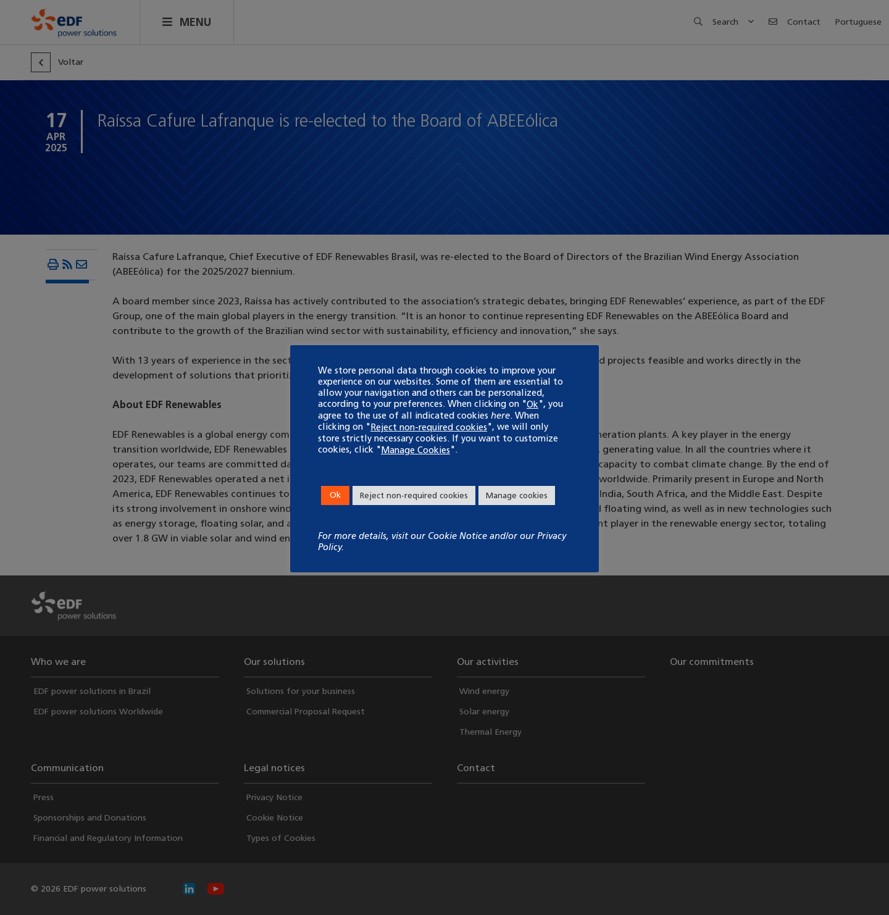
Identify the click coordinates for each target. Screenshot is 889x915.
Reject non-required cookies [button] (414, 495)
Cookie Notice (457, 535)
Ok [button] (335, 495)
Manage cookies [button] (517, 495)
